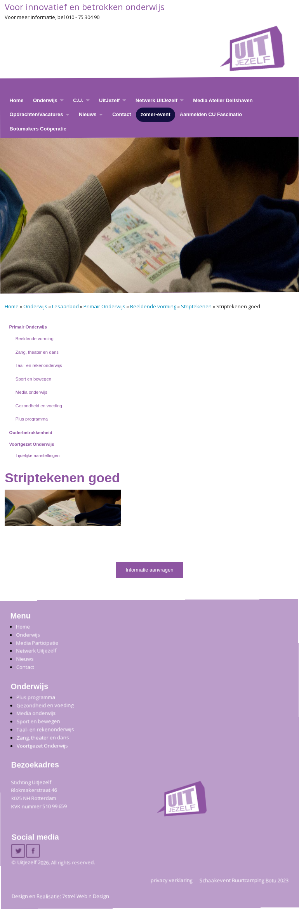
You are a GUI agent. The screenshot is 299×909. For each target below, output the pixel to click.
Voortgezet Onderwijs (31, 444)
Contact (121, 114)
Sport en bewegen (33, 379)
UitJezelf (109, 100)
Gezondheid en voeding (39, 405)
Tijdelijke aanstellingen (38, 455)
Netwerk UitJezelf (156, 100)
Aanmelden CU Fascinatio (211, 114)
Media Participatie (37, 643)
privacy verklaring (172, 880)
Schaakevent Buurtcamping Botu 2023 (244, 880)
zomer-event (155, 114)
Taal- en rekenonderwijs (39, 365)
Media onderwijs (31, 392)
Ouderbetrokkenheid (30, 432)
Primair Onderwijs (104, 306)
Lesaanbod (65, 306)
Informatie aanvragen (150, 570)
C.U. (78, 100)
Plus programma (32, 419)
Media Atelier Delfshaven (222, 100)
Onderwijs (45, 100)
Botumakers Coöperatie (37, 129)
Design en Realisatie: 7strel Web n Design (60, 896)
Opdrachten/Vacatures (36, 114)
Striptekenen (196, 306)
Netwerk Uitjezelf (36, 651)
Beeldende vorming (153, 306)
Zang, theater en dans (37, 352)
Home (16, 100)
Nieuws (88, 114)
